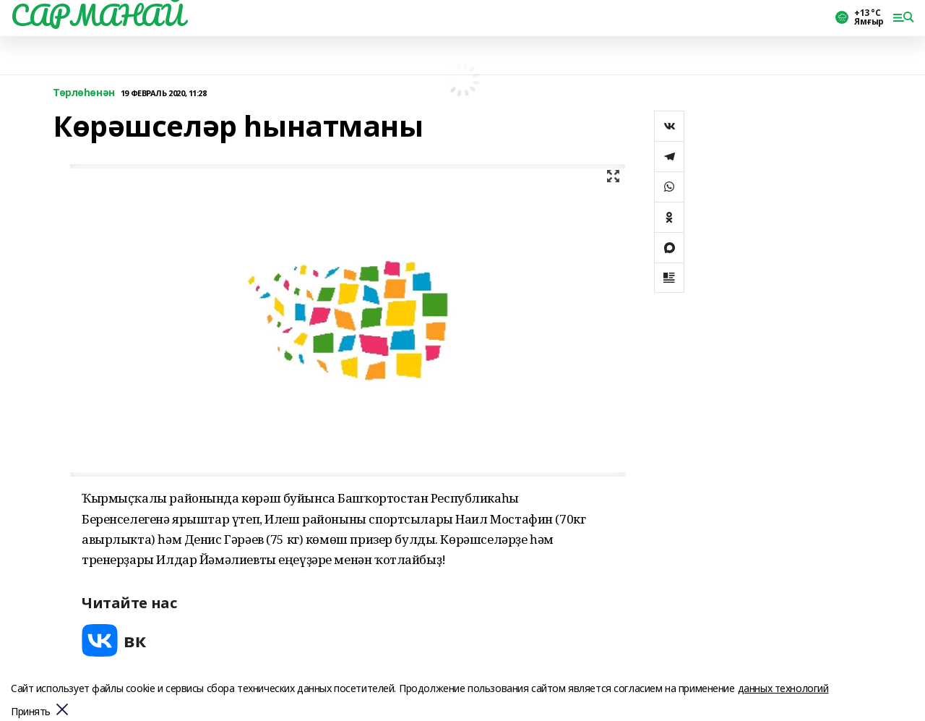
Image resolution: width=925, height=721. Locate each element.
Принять (31, 712)
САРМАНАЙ (97, 15)
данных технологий (783, 688)
